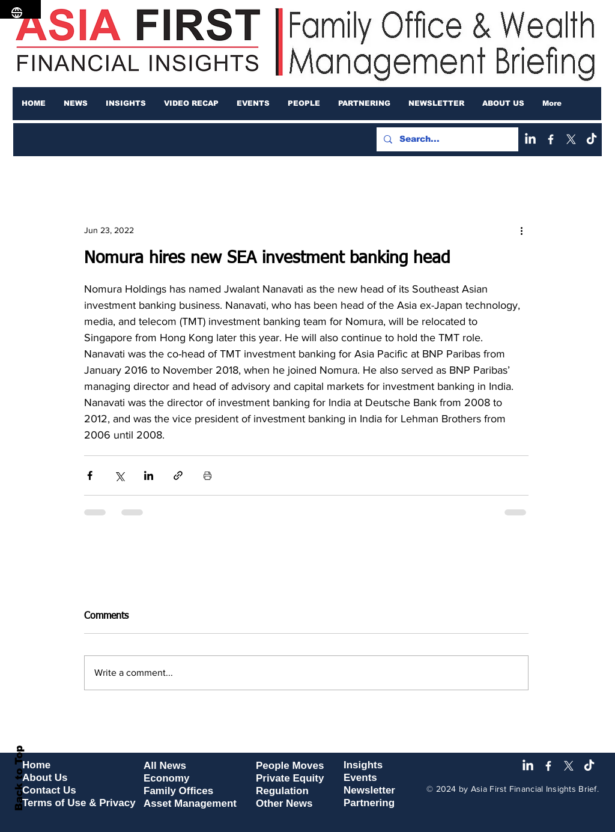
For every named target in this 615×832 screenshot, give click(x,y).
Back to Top (19, 778)
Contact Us (49, 790)
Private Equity (290, 778)
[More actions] (521, 230)
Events (360, 777)
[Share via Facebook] (89, 475)
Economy (167, 778)
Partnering (369, 803)
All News (165, 765)
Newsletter (369, 790)
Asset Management (190, 803)
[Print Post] (207, 475)
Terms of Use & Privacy (79, 803)
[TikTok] (591, 139)
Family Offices (178, 791)
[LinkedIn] (530, 139)
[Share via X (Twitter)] (119, 475)
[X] (571, 139)
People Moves (290, 765)
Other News (284, 803)
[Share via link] (178, 475)
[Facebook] (550, 139)
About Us (45, 777)
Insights (363, 765)
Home (36, 765)
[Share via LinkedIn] (148, 475)
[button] (76, 103)
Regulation (282, 791)
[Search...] (446, 139)
